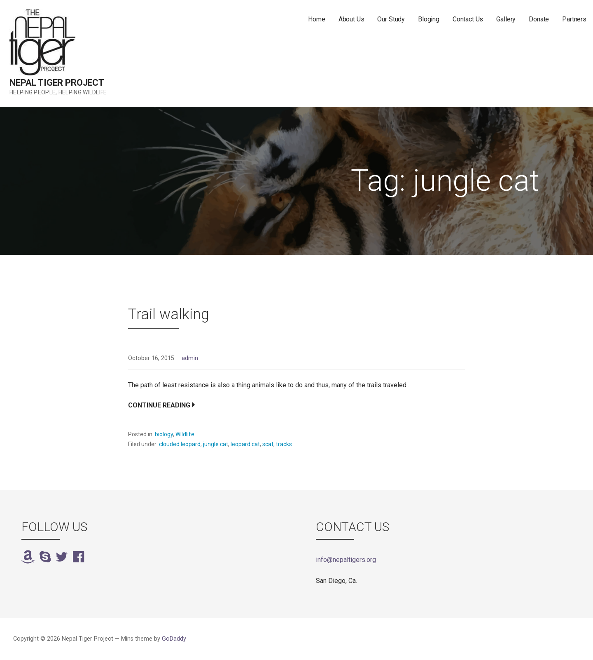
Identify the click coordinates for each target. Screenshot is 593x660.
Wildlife (184, 434)
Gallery (506, 19)
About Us (351, 19)
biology (164, 434)
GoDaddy (174, 638)
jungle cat (215, 444)
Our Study (391, 19)
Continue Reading (159, 405)
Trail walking (168, 314)
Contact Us (468, 19)
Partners (574, 19)
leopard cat (245, 444)
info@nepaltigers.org (346, 560)
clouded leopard (180, 444)
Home (316, 19)
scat (267, 444)
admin (190, 358)
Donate (539, 19)
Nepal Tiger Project (56, 82)
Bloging (428, 19)
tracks (284, 444)
